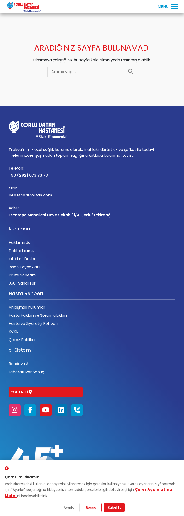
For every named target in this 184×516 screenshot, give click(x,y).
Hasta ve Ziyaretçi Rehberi (33, 323)
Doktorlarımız (21, 250)
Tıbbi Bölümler (22, 259)
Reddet (92, 507)
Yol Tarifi (21, 392)
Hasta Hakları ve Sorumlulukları (38, 315)
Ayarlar (69, 507)
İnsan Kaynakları (24, 267)
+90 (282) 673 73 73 (92, 172)
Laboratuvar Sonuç (26, 372)
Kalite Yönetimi (22, 275)
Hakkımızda (19, 242)
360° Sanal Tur (22, 283)
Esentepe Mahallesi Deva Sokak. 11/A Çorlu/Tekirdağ (92, 211)
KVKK (13, 331)
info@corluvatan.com (92, 191)
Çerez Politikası (23, 340)
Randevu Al (19, 364)
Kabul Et (114, 507)
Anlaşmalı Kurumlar (27, 307)
